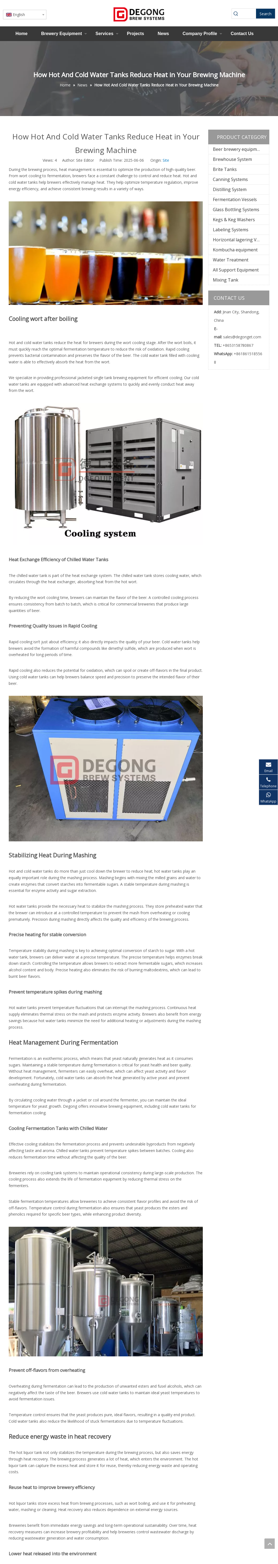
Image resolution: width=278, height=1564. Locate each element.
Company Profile (200, 33)
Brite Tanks (225, 169)
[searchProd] (248, 13)
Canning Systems (230, 179)
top (269, 1543)
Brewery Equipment (61, 33)
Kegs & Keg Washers (234, 220)
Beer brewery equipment (238, 149)
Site (166, 160)
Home (21, 33)
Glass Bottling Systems (236, 210)
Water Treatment (230, 260)
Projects (135, 33)
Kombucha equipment (235, 250)
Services (104, 33)
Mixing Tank (225, 280)
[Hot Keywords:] (265, 13)
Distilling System (230, 189)
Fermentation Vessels (235, 199)
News (163, 33)
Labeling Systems (230, 230)
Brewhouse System (232, 159)
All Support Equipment (236, 270)
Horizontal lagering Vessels (241, 240)
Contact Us (242, 33)
